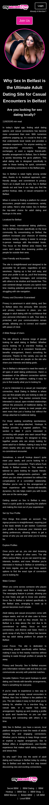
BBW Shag (36, 792)
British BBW (26, 795)
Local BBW (25, 798)
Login (41, 6)
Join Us (24, 20)
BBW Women (10, 795)
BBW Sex (21, 792)
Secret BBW (12, 788)
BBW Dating (28, 788)
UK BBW (41, 795)
